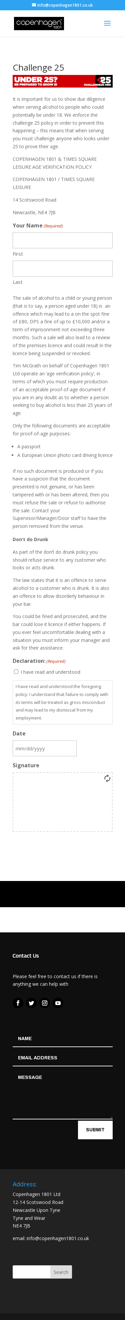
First (18, 253)
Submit (95, 1129)
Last (18, 282)
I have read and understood (50, 672)
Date (19, 733)
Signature (26, 765)
